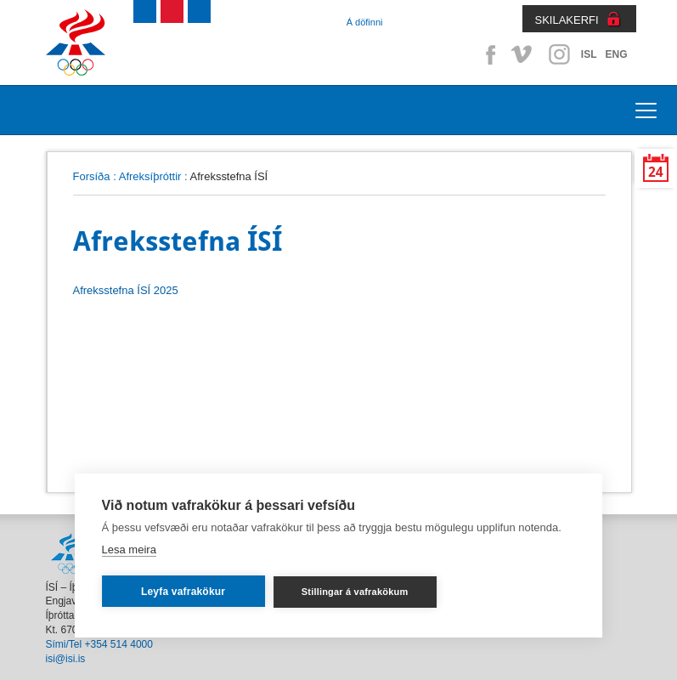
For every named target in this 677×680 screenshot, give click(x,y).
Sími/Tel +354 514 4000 (99, 644)
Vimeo (523, 54)
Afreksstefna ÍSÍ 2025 (125, 290)
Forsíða (91, 176)
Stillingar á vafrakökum (355, 591)
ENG (616, 54)
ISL (589, 54)
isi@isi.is (66, 659)
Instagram (559, 54)
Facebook (487, 54)
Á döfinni (365, 22)
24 (655, 172)
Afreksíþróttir (150, 176)
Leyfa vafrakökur (183, 592)
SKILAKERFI (567, 20)
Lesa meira (129, 549)
